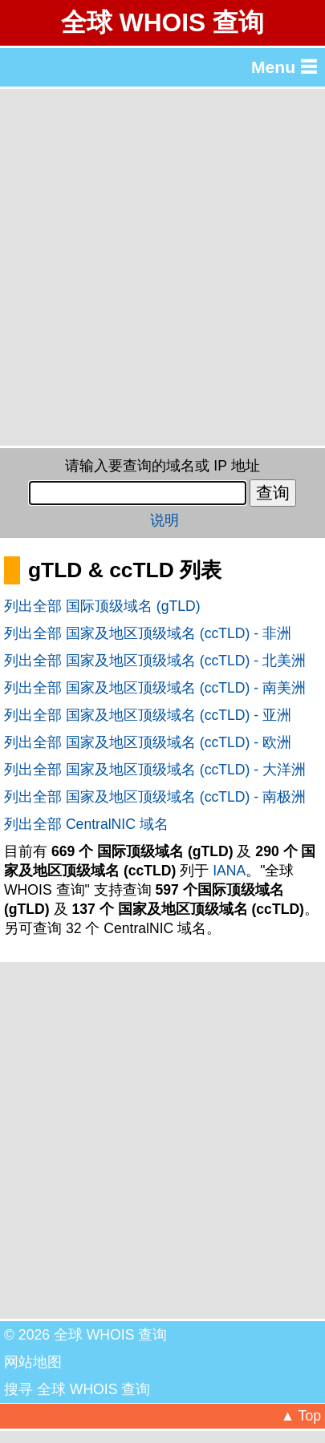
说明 (164, 520)
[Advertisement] (162, 267)
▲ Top (301, 1416)
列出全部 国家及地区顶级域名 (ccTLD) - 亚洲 (147, 715)
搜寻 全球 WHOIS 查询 (77, 1389)
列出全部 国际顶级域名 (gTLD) (102, 606)
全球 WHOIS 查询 (162, 22)
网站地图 (33, 1362)
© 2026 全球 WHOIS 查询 (85, 1335)
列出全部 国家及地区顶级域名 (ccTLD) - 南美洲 (155, 688)
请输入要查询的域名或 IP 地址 (162, 466)
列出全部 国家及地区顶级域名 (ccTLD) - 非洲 (147, 633)
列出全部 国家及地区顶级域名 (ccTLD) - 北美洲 (155, 661)
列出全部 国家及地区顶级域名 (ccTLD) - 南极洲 (155, 797)
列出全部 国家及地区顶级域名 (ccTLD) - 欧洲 (147, 742)
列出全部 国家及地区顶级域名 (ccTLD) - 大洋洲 (155, 770)
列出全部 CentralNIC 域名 (86, 824)
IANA (229, 871)
